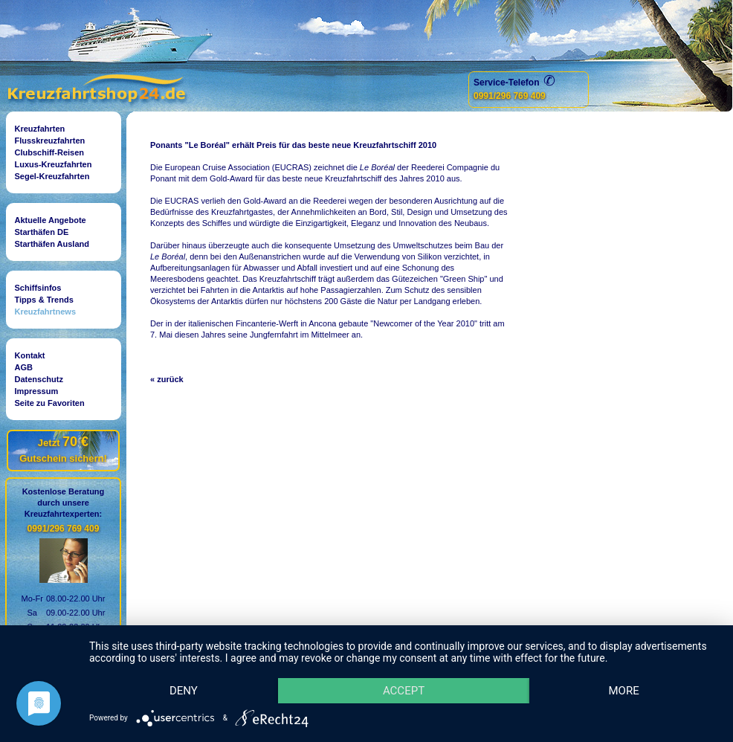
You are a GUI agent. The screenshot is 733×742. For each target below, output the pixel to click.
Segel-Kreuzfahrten (52, 176)
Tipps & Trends (44, 299)
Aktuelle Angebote (50, 220)
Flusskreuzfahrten (50, 140)
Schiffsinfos (38, 287)
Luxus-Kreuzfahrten (53, 164)
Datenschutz (39, 379)
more (623, 690)
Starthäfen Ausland (52, 243)
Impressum (37, 391)
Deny (183, 690)
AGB (24, 367)
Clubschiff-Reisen (50, 152)
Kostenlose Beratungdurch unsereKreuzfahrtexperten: (63, 502)
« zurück (167, 379)
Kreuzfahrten (40, 128)
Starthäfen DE (42, 232)
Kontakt (30, 355)
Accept (403, 690)
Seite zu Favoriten (50, 403)
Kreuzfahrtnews (46, 311)
